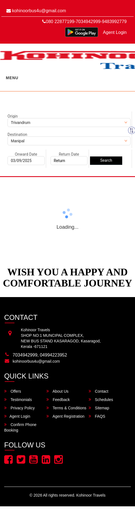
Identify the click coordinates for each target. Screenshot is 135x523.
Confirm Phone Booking (20, 427)
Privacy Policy (19, 407)
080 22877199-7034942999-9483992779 (84, 21)
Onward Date (26, 154)
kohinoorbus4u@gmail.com (36, 10)
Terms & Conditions (66, 407)
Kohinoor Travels (91, 495)
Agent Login (115, 32)
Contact (98, 391)
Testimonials (18, 399)
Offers (12, 391)
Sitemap (99, 407)
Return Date (69, 154)
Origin (13, 116)
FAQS (97, 416)
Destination (17, 134)
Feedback (58, 399)
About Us (57, 391)
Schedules (101, 399)
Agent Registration (65, 416)
